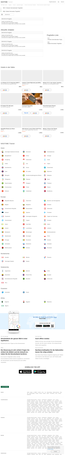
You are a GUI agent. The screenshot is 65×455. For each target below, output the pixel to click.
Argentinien (29, 411)
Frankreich (29, 406)
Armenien (39, 399)
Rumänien (44, 426)
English (31, 392)
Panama (48, 410)
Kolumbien (40, 411)
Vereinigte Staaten (54, 410)
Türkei (50, 403)
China (54, 399)
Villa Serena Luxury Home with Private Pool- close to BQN (37, 128)
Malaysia (52, 419)
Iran (42, 400)
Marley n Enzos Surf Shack (50, 128)
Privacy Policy (50, 449)
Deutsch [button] (62, 1)
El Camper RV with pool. (7, 105)
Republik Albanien (34, 404)
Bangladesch (50, 399)
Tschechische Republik (34, 405)
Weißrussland (29, 410)
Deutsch (40, 393)
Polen (37, 426)
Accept (55, 451)
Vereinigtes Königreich (35, 406)
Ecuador (48, 411)
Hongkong (28, 400)
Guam (43, 412)
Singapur (36, 403)
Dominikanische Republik (55, 411)
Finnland (57, 405)
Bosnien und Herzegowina (47, 404)
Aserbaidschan (44, 399)
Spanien (53, 405)
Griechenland (50, 406)
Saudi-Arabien (32, 403)
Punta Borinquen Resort (49, 105)
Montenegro (52, 407)
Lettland (43, 407)
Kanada (41, 410)
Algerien (46, 412)
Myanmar (32, 419)
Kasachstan (57, 400)
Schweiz (28, 405)
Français (37, 393)
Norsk (56, 393)
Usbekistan (60, 403)
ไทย (45, 392)
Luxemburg (39, 407)
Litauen (35, 407)
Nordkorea (29, 404)
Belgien (53, 404)
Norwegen (33, 426)
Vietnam (56, 403)
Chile (36, 411)
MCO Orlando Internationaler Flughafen (13, 8)
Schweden (52, 426)
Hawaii (59, 410)
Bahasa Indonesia (56, 392)
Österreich (40, 404)
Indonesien (33, 400)
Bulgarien (57, 404)
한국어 (43, 392)
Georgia (57, 399)
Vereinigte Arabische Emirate (32, 399)
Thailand (40, 403)
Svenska (59, 393)
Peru (36, 412)
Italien (32, 407)
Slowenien (57, 426)
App (58, 1)
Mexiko (45, 410)
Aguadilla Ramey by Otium (8, 128)
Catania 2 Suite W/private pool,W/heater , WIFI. (34, 82)
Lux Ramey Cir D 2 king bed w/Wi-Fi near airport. (13, 82)
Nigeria (57, 412)
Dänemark (46, 405)
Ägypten (50, 412)
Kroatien (58, 406)
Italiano (48, 393)
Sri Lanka (28, 419)
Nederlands (29, 394)
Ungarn (54, 406)
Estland (50, 405)
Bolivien (33, 411)
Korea (53, 400)
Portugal (40, 426)
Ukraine (34, 410)
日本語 (28, 392)
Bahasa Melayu (49, 392)
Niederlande (29, 426)
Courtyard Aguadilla (27, 105)
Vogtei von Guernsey (43, 406)
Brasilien (28, 412)
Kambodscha (49, 400)
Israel (37, 400)
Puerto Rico (44, 411)
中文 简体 (39, 392)
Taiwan (53, 403)
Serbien (48, 426)
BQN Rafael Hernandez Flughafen (11, 11)
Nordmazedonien (58, 407)
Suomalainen (52, 393)
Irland (61, 406)
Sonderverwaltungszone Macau (44, 419)
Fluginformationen (52, 1)
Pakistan (60, 419)
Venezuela (32, 412)
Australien (39, 412)
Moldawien (47, 407)
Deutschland (41, 405)
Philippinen (56, 419)
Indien (40, 400)
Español (44, 393)
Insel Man (28, 407)
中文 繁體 (35, 392)
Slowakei (61, 426)
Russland (37, 410)
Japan (45, 400)
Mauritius (53, 412)
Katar (28, 403)
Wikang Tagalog (32, 393)
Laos (61, 400)
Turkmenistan (45, 403)
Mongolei (36, 419)
